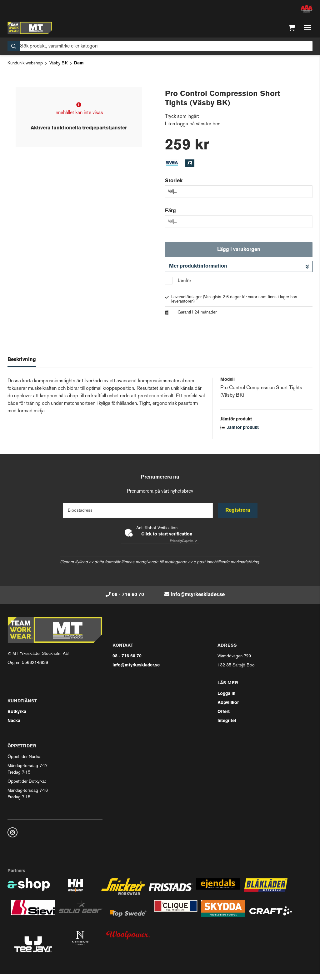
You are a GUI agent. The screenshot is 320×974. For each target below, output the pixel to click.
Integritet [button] (227, 721)
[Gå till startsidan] (30, 28)
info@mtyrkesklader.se (198, 595)
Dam (79, 63)
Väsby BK (58, 63)
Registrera (237, 510)
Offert (224, 712)
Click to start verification (166, 534)
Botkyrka (17, 712)
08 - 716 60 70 (128, 595)
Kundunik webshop (25, 63)
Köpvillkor (228, 703)
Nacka (14, 721)
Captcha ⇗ (183, 541)
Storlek (173, 181)
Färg (170, 211)
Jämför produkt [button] (239, 428)
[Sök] (160, 46)
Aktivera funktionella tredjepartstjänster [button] (79, 128)
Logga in (226, 694)
